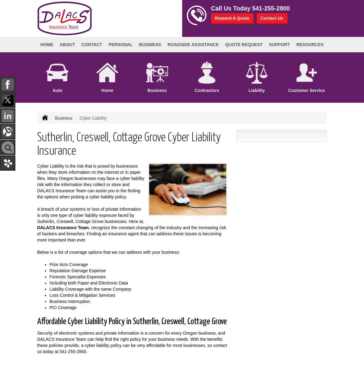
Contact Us (271, 18)
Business (63, 118)
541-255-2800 (271, 8)
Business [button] (150, 44)
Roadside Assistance (193, 44)
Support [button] (279, 44)
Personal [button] (120, 44)
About (67, 44)
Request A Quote (232, 18)
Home (46, 44)
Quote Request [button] (244, 44)
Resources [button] (310, 44)
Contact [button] (91, 44)
